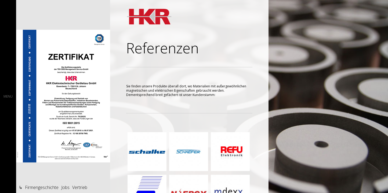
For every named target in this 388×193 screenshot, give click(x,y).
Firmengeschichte (42, 187)
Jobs (65, 187)
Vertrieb (79, 187)
